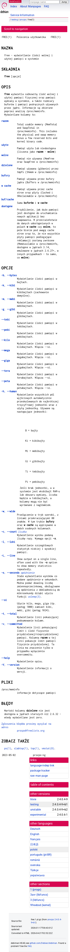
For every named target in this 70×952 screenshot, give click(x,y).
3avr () (39, 894)
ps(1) (7, 748)
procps (23, 19)
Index (13, 6)
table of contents (42, 784)
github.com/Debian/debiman (43, 943)
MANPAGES (15, 1)
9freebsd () (40, 905)
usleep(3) (34, 596)
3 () (37, 900)
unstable (35, 809)
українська (37, 875)
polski (34, 849)
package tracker (40, 770)
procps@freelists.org (31, 730)
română (35, 860)
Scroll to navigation (16, 29)
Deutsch (35, 828)
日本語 (34, 844)
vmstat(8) (48, 748)
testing (14, 19)
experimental (38, 814)
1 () (35, 889)
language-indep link (42, 765)
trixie (33, 799)
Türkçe (34, 870)
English (34, 834)
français (35, 839)
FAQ (46, 6)
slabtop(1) (21, 748)
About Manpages (30, 6)
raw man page (39, 775)
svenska (35, 865)
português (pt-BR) (41, 854)
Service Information (22, 15)
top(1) (35, 748)
